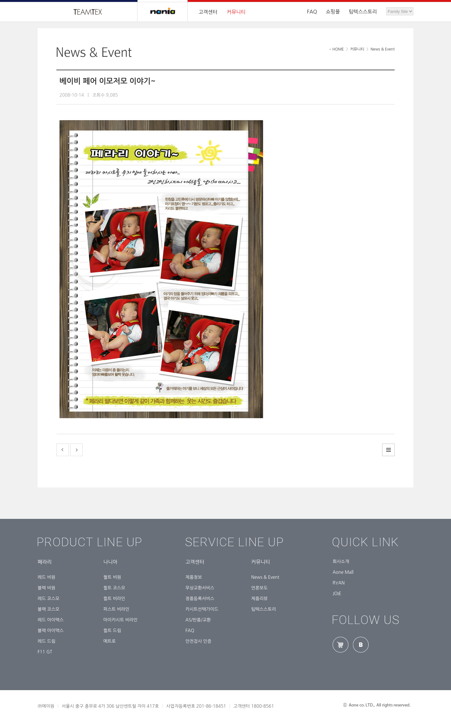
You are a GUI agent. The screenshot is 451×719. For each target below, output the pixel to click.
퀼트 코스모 (114, 588)
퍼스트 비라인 (116, 609)
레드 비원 (46, 577)
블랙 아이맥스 (51, 630)
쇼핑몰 (333, 11)
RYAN (339, 583)
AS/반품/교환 (198, 620)
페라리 (45, 561)
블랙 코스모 (49, 609)
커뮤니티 (236, 11)
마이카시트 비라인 (120, 620)
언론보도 (259, 588)
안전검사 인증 (198, 641)
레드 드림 (46, 641)
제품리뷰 (259, 598)
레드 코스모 (49, 598)
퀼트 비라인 (114, 598)
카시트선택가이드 (201, 609)
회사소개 (341, 561)
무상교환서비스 (199, 588)
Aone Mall (343, 572)
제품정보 (193, 577)
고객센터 (208, 11)
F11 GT (45, 652)
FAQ (189, 630)
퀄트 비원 (112, 577)
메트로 (109, 641)
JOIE (337, 593)
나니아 (110, 561)
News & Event (265, 577)
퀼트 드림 (112, 630)
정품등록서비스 (199, 598)
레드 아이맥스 (51, 620)
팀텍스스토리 (363, 11)
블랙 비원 (46, 588)
